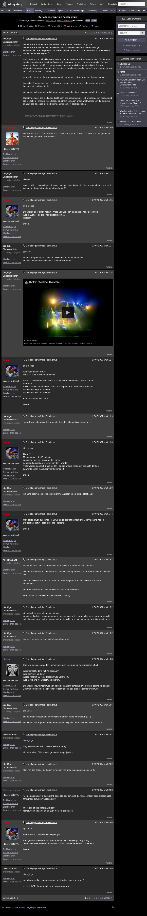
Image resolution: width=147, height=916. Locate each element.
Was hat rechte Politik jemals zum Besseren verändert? (131, 114)
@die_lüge (28, 740)
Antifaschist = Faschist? (131, 123)
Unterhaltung (135, 11)
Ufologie (104, 11)
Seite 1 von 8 (10, 32)
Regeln (30, 907)
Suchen (85, 26)
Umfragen (122, 11)
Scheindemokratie (65, 20)
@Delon (27, 251)
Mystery (38, 11)
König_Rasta (9, 127)
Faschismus (51, 20)
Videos (70, 4)
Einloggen (132, 40)
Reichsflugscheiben (131, 94)
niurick (6, 659)
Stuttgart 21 (131, 65)
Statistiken (81, 4)
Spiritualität (63, 11)
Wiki (102, 4)
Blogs (59, 4)
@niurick (27, 711)
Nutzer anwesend (131, 19)
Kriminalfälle (50, 11)
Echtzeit (33, 4)
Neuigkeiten (113, 4)
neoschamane (10, 560)
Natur (112, 11)
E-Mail (94, 20)
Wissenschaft (19, 11)
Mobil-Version (40, 907)
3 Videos (42, 26)
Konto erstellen (133, 50)
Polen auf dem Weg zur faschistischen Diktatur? (131, 103)
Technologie (93, 11)
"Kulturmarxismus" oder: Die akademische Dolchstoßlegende (131, 84)
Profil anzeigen (9, 154)
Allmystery (15, 4)
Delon (6, 200)
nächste (106, 32)
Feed (88, 20)
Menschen (5, 11)
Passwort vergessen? (131, 45)
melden (109, 122)
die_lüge (7, 38)
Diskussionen (47, 4)
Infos (96, 26)
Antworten (72, 26)
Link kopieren (9, 52)
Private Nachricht (10, 157)
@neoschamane (31, 639)
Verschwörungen (77, 11)
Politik (30, 11)
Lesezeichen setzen (12, 55)
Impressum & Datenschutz (13, 907)
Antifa (131, 73)
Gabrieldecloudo (11, 790)
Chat (93, 4)
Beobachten (56, 26)
